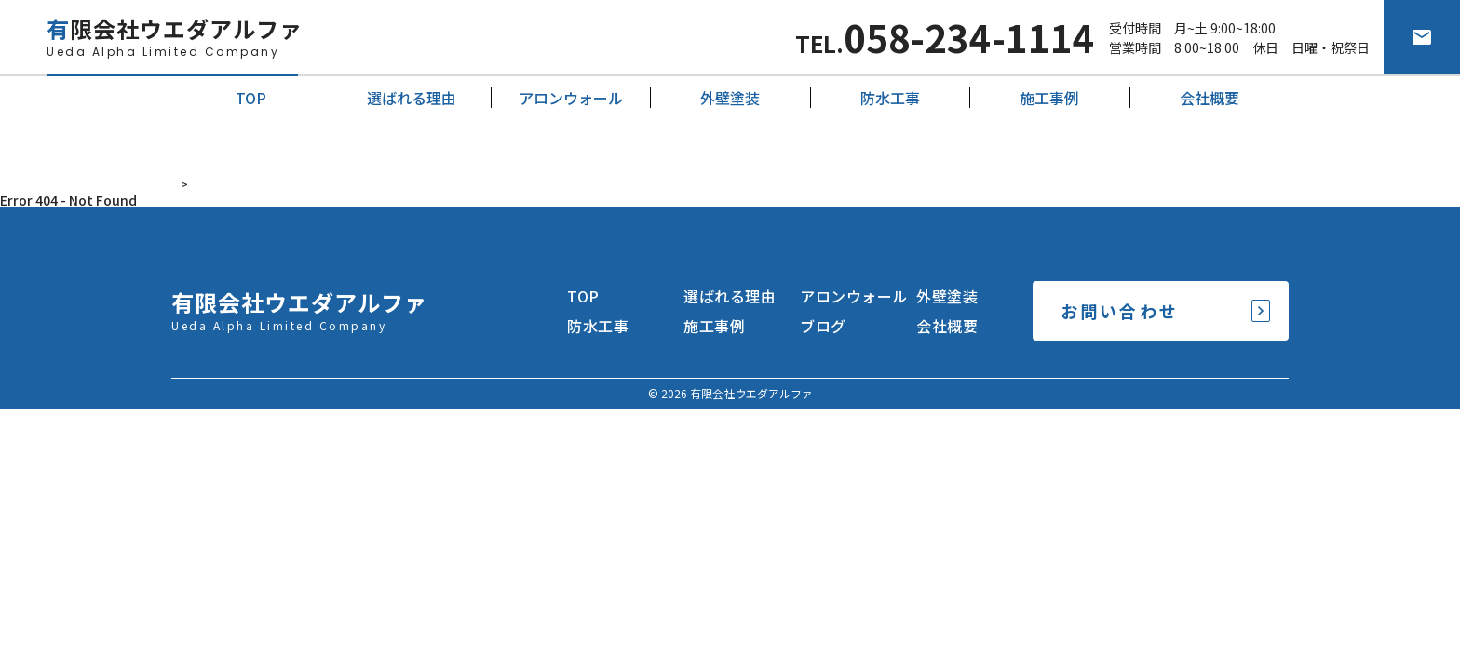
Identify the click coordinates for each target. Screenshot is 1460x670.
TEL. (945, 37)
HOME (188, 184)
